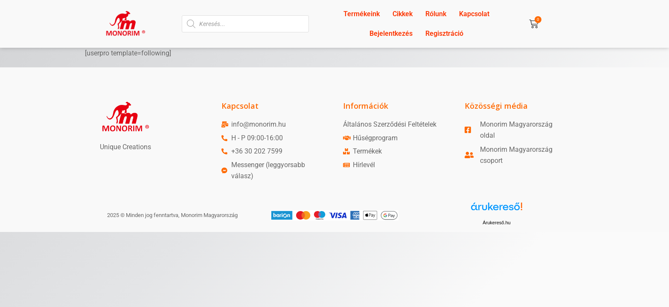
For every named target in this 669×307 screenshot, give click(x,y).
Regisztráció (444, 33)
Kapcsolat (474, 14)
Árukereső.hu (496, 222)
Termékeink (361, 14)
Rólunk (435, 14)
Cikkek (403, 14)
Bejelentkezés (391, 33)
